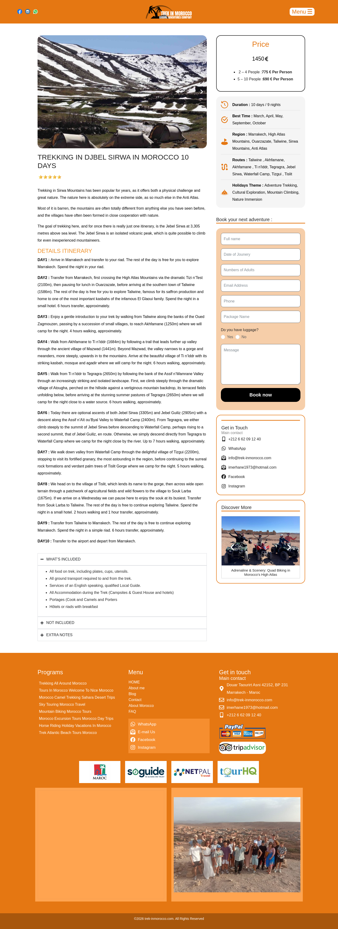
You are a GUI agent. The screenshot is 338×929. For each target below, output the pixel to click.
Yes (230, 337)
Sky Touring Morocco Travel (62, 704)
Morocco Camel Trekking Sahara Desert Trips (77, 697)
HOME (134, 682)
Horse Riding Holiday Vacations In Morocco (75, 726)
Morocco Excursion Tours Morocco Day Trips (76, 719)
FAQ (132, 711)
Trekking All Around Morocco (63, 683)
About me (137, 688)
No (244, 337)
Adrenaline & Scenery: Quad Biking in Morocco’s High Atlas (260, 572)
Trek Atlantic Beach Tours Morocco (68, 733)
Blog (132, 694)
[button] (43, 91)
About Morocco (141, 706)
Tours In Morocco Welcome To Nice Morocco (76, 690)
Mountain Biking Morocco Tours (65, 711)
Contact (135, 700)
